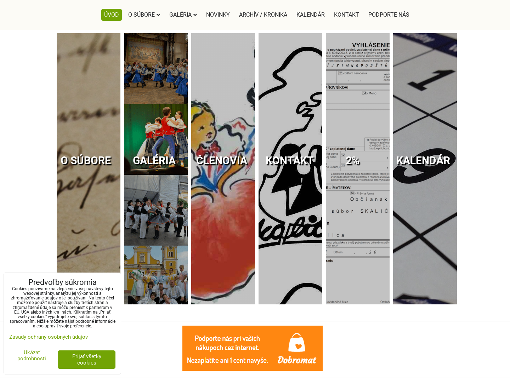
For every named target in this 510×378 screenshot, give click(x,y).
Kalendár (310, 14)
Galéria (183, 14)
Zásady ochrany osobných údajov (48, 337)
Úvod (111, 14)
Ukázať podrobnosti (31, 355)
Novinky (218, 14)
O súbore (144, 14)
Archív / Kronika (263, 14)
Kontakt (346, 14)
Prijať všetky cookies (86, 359)
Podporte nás (388, 14)
